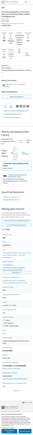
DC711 (5, 333)
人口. (4, 320)
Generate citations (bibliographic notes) (16, 111)
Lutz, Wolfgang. (8, 265)
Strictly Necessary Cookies (9, 431)
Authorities (16, 272)
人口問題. (6, 326)
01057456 (18, 270)
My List (5, 106)
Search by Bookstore (17, 97)
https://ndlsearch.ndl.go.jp (11, 368)
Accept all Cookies (25, 431)
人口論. (5, 323)
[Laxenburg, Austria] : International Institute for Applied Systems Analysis (15, 281)
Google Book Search (12, 200)
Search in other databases (11, 117)
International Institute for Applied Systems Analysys (14, 269)
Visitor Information (26, 153)
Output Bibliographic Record (12, 114)
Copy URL (11, 106)
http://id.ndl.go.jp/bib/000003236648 (15, 379)
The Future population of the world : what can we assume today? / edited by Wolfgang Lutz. (16, 255)
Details (12, 425)
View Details (27, 54)
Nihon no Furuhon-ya (12, 197)
